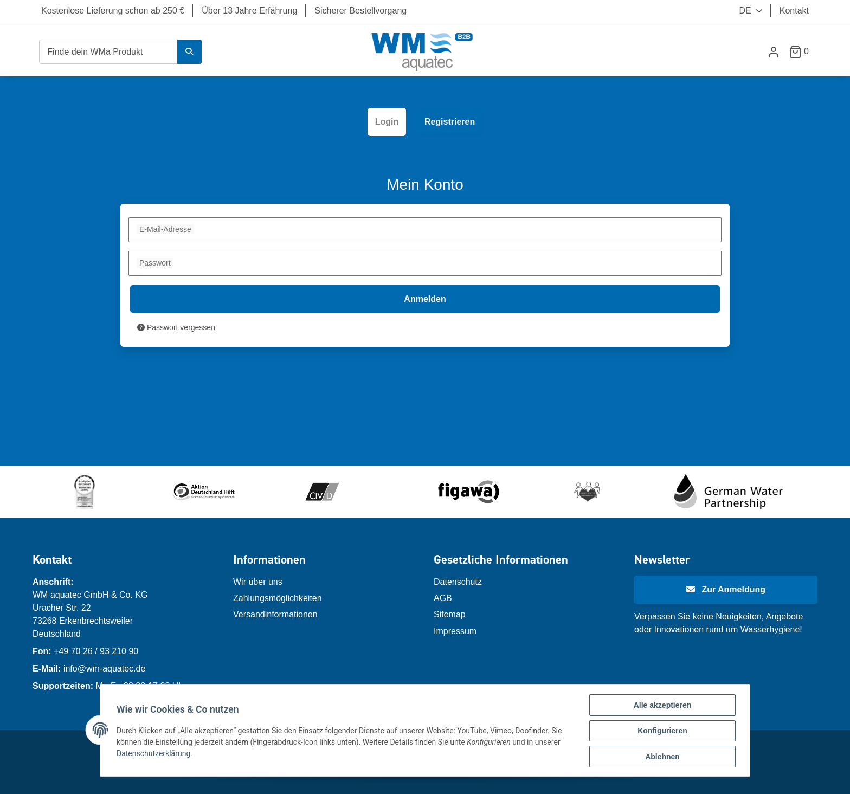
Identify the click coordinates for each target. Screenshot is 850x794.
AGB (443, 598)
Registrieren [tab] (449, 121)
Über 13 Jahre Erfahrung (249, 10)
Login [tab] (387, 121)
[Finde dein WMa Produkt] (108, 52)
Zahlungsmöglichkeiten (277, 598)
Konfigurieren (661, 731)
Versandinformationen (275, 614)
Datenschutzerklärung (154, 754)
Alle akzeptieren (662, 706)
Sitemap (450, 614)
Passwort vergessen (176, 327)
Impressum (455, 631)
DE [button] (739, 10)
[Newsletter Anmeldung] (725, 590)
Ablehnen (661, 757)
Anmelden (425, 299)
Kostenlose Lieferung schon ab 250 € (112, 10)
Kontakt (794, 10)
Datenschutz (458, 581)
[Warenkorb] (803, 51)
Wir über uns (257, 581)
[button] (773, 52)
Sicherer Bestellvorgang (360, 10)
